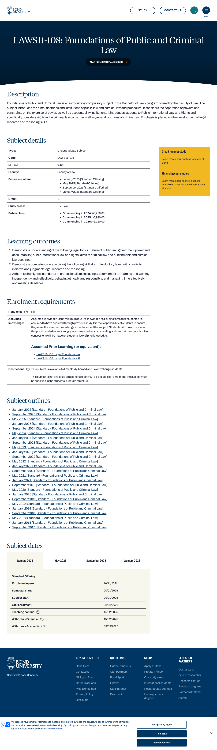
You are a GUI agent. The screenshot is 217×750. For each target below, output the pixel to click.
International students (157, 682)
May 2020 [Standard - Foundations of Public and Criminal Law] (55, 491)
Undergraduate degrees (153, 696)
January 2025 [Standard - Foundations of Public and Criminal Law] (57, 425)
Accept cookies (161, 742)
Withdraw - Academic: (28, 628)
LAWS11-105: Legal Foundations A (58, 356)
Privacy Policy (84, 694)
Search (195, 11)
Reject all (162, 734)
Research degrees (189, 686)
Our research (186, 669)
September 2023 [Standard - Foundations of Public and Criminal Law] (59, 444)
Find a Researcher (189, 675)
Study (142, 11)
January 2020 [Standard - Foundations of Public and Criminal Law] (57, 496)
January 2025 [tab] (24, 562)
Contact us (172, 11)
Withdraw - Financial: (28, 621)
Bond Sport (117, 677)
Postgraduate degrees (158, 688)
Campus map (118, 671)
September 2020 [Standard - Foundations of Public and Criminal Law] (59, 487)
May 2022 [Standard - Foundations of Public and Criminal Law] (55, 463)
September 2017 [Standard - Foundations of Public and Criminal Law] (59, 529)
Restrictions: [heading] (19, 371)
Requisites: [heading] (18, 313)
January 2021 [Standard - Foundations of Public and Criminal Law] (57, 482)
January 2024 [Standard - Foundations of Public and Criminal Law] (57, 440)
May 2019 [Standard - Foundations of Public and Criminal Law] (55, 505)
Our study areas (154, 677)
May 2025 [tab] (59, 562)
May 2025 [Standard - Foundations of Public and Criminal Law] (55, 421)
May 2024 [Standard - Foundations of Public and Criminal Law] (55, 435)
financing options (191, 183)
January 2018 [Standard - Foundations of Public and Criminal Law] (57, 524)
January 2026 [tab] (129, 562)
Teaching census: (26, 614)
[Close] (211, 733)
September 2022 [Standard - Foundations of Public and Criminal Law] (59, 458)
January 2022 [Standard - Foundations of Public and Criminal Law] (57, 468)
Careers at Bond (86, 682)
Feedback (116, 694)
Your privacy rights (161, 724)
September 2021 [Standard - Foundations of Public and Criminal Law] (59, 472)
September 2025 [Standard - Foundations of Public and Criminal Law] (59, 416)
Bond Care (82, 666)
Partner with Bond (189, 692)
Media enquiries (86, 688)
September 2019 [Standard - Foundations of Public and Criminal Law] (59, 501)
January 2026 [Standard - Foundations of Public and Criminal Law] (57, 411)
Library (114, 682)
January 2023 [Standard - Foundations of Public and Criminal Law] (57, 454)
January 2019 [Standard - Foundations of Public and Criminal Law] (57, 510)
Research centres (189, 680)
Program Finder (154, 671)
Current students (120, 666)
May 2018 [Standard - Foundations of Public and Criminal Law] (55, 520)
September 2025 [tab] (94, 562)
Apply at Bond (153, 666)
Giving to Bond (85, 677)
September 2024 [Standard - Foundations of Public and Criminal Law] (59, 430)
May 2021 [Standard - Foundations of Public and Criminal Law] (55, 477)
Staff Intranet (118, 688)
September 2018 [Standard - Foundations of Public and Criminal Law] (59, 515)
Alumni (182, 697)
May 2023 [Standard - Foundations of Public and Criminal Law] (55, 449)
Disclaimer (82, 700)
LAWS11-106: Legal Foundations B (58, 360)
